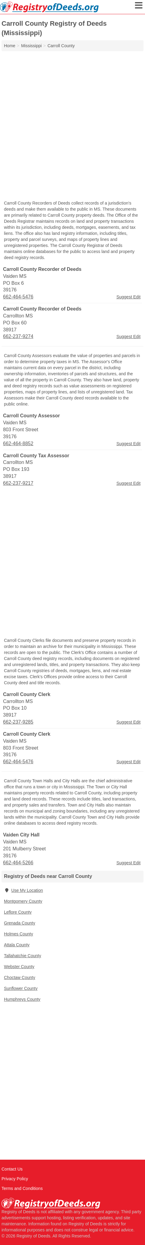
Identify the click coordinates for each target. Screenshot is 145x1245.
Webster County (19, 966)
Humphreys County (22, 999)
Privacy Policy (15, 1178)
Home (9, 45)
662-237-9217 (18, 483)
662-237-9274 (18, 336)
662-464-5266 (18, 862)
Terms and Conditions (22, 1188)
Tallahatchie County (22, 955)
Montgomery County (23, 901)
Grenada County (19, 923)
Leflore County (18, 912)
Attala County (16, 944)
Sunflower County (21, 988)
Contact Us (12, 1169)
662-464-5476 (18, 296)
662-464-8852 (18, 443)
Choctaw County (19, 977)
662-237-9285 (18, 721)
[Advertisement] (72, 126)
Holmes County (18, 933)
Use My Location (23, 890)
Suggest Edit (128, 296)
